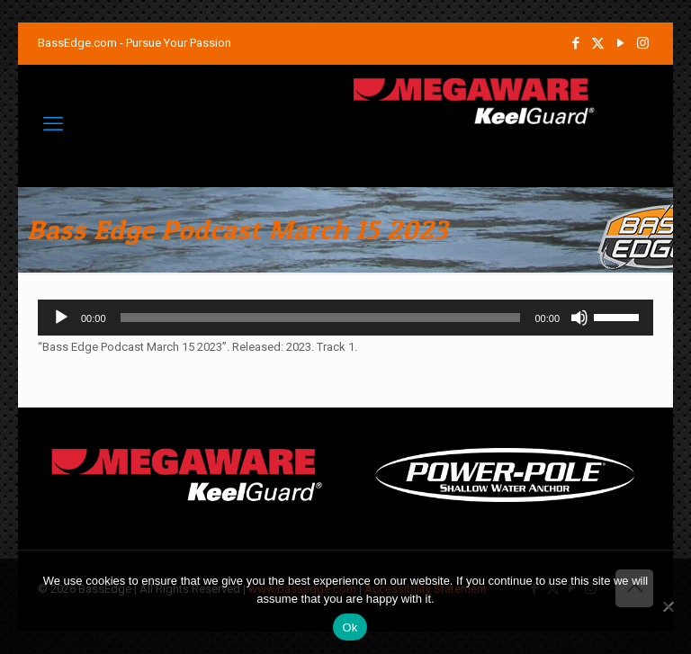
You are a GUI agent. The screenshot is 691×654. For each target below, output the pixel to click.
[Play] (61, 318)
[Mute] (579, 318)
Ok (349, 627)
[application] (345, 318)
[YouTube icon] (620, 43)
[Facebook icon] (575, 43)
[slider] (321, 317)
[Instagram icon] (643, 43)
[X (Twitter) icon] (598, 43)
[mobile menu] (53, 124)
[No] (669, 606)
